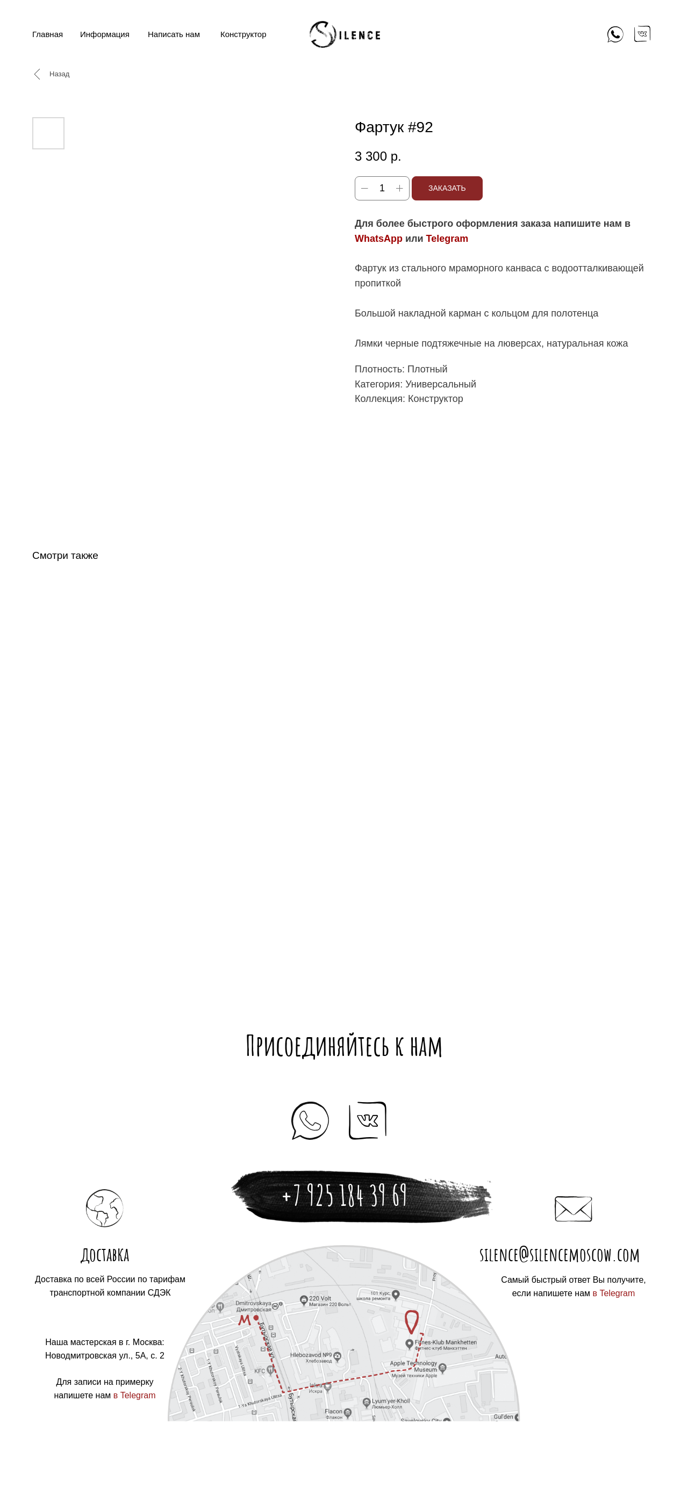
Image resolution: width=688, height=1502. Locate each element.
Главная (47, 34)
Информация (105, 34)
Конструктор (243, 34)
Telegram (447, 238)
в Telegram (614, 1293)
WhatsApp (379, 238)
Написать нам (174, 34)
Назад (59, 74)
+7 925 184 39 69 (344, 1195)
